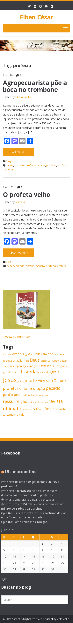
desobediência (15, 266)
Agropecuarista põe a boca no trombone (35, 86)
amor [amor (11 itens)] (16, 354)
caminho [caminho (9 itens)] (47, 354)
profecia (51, 165)
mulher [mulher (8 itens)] (42, 381)
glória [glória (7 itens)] (63, 366)
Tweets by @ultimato (16, 336)
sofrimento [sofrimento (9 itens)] (58, 409)
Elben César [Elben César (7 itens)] (59, 360)
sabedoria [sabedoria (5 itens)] (27, 409)
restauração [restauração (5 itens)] (34, 402)
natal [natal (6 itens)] (50, 381)
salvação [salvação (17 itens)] (41, 408)
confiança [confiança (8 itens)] (60, 354)
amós (10, 165)
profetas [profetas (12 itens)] (20, 394)
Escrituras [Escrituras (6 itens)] (8, 366)
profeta (61, 266)
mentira (40, 266)
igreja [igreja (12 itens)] (54, 372)
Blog (8, 161)
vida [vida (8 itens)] (21, 414)
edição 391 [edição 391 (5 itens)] (46, 360)
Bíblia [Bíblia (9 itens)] (36, 354)
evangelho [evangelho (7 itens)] (33, 366)
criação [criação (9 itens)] (18, 361)
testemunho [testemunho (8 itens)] (10, 414)
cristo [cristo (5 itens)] (26, 360)
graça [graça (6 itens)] (17, 372)
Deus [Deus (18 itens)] (35, 360)
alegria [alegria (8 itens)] (7, 354)
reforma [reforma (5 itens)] (43, 395)
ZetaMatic (63, 619)
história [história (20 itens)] (29, 372)
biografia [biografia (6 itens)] (27, 354)
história (30, 266)
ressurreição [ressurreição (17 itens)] (15, 401)
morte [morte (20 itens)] (31, 380)
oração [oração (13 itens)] (39, 388)
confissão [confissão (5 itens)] (7, 360)
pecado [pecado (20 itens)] (53, 388)
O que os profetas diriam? (29, 165)
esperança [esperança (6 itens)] (20, 366)
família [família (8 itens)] (45, 366)
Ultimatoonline (24, 97)
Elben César (36, 17)
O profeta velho (26, 194)
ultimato (20, 202)
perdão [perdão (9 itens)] (8, 395)
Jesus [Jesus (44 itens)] (10, 380)
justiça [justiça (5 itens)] (21, 381)
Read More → (18, 152)
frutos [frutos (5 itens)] (53, 366)
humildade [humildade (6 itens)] (43, 372)
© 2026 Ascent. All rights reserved (22, 619)
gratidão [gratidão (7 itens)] (8, 372)
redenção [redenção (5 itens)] (33, 395)
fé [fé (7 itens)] (58, 366)
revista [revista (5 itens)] (44, 402)
